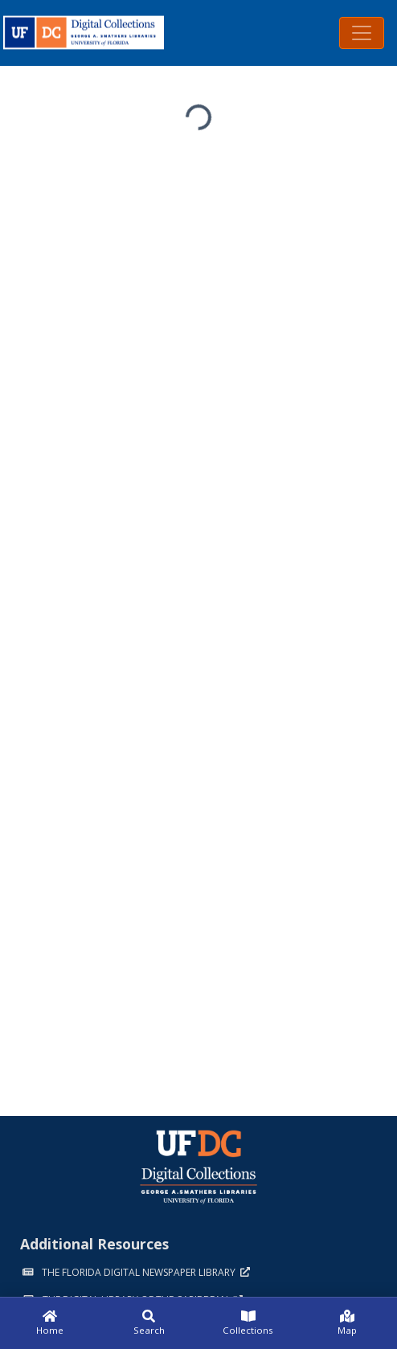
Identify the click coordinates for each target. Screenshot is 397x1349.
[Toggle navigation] (361, 33)
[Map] (348, 1323)
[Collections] (248, 1323)
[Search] (149, 1323)
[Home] (50, 1323)
